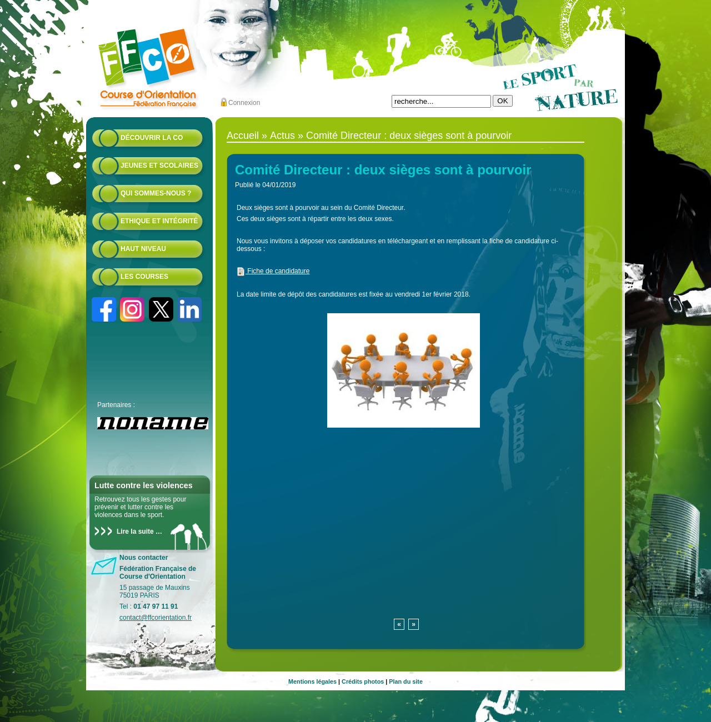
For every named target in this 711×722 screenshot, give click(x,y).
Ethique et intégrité (159, 221)
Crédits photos (363, 681)
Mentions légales (312, 681)
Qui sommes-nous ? (156, 193)
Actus (282, 135)
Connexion (244, 103)
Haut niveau (143, 249)
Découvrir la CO (152, 138)
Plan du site (406, 681)
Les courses (144, 276)
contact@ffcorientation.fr (155, 617)
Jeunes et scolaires (159, 165)
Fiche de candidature (273, 271)
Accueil (243, 135)
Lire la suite (135, 531)
